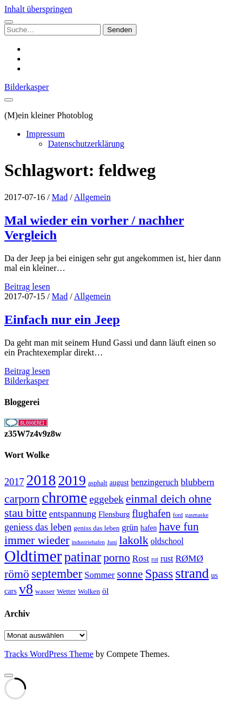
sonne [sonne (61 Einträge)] (130, 574)
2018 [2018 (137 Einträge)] (40, 480)
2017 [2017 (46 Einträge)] (14, 481)
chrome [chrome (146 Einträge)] (64, 497)
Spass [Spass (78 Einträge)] (159, 574)
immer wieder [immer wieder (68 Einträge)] (37, 540)
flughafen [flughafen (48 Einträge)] (151, 513)
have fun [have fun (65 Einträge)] (179, 526)
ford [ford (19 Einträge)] (178, 514)
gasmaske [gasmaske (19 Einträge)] (196, 514)
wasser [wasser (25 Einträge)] (45, 591)
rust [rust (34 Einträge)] (166, 558)
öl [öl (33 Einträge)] (105, 590)
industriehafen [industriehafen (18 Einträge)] (88, 542)
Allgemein (92, 197)
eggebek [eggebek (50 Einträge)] (106, 499)
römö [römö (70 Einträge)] (16, 574)
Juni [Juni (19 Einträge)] (112, 542)
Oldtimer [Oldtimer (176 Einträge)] (33, 556)
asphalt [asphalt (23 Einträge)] (98, 483)
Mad (59, 197)
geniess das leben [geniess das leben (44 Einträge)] (37, 527)
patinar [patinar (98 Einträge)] (82, 557)
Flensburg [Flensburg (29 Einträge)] (114, 514)
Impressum (45, 133)
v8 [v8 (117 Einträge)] (26, 589)
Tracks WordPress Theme (49, 654)
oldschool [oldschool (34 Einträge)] (167, 541)
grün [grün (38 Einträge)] (130, 527)
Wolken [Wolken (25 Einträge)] (89, 591)
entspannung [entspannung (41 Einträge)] (72, 514)
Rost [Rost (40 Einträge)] (140, 558)
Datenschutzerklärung (86, 143)
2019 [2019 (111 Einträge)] (72, 480)
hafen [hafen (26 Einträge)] (148, 528)
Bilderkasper (26, 87)
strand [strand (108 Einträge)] (192, 573)
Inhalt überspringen (38, 9)
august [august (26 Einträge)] (118, 483)
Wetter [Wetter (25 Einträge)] (66, 591)
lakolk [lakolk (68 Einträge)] (133, 540)
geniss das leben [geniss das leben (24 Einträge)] (96, 528)
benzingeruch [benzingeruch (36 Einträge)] (154, 482)
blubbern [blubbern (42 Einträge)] (197, 481)
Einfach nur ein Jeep (62, 319)
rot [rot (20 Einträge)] (154, 559)
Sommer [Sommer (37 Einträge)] (99, 575)
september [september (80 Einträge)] (57, 574)
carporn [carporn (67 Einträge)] (22, 498)
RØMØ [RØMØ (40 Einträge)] (189, 558)
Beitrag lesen (27, 286)
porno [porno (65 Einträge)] (116, 557)
